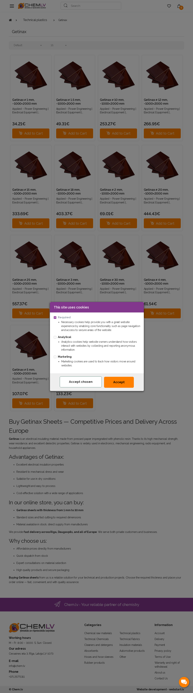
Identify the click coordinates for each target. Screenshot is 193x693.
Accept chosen (81, 382)
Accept (119, 382)
